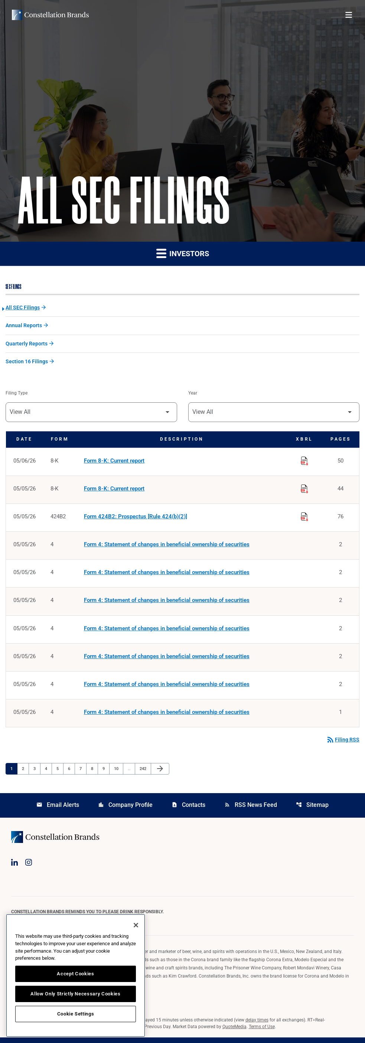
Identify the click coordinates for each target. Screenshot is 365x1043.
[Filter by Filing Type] (91, 414)
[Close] (136, 925)
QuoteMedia (234, 1032)
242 (144, 773)
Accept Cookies (75, 973)
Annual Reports (24, 326)
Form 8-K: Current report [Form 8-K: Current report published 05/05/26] (114, 491)
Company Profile (125, 810)
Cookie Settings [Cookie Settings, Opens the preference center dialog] (75, 1014)
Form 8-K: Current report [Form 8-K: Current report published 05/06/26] (114, 463)
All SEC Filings (23, 308)
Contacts (188, 810)
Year (192, 394)
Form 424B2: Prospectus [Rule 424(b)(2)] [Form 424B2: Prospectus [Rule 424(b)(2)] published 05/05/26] (135, 519)
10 (118, 773)
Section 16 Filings (27, 363)
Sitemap (312, 810)
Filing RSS (342, 745)
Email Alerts (57, 810)
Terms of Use (262, 1032)
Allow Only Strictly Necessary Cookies (75, 994)
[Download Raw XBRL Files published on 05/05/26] (304, 490)
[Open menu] (348, 14)
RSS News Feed (250, 810)
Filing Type (16, 394)
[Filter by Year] (274, 414)
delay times (256, 1025)
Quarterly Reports (27, 345)
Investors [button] (182, 253)
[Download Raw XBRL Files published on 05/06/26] (304, 461)
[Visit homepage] (50, 15)
